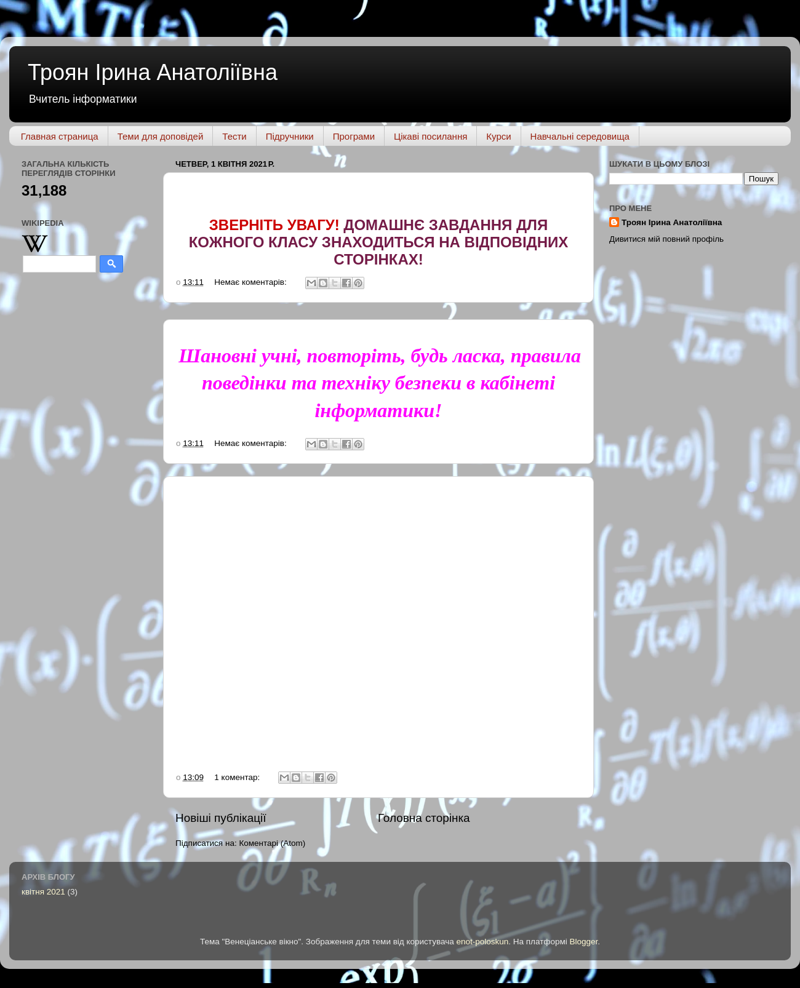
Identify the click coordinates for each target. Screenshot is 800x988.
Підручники (290, 136)
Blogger (584, 941)
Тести (234, 136)
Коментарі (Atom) (272, 843)
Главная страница (59, 136)
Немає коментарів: (251, 282)
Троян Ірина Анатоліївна (153, 72)
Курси (498, 136)
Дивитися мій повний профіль (666, 239)
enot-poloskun (482, 941)
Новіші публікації (220, 817)
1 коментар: (238, 777)
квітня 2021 (43, 891)
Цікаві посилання (430, 136)
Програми (354, 136)
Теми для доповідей (161, 136)
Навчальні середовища (580, 136)
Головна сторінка (424, 817)
